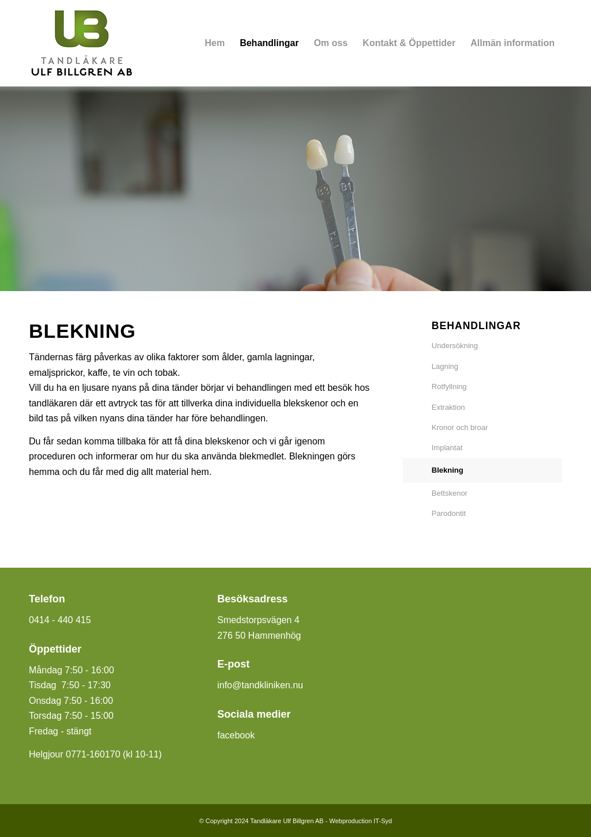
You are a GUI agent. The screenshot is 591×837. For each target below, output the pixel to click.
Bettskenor (449, 493)
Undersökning (455, 345)
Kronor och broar (460, 427)
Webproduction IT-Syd (360, 820)
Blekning (447, 470)
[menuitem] (215, 43)
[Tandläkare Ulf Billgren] (81, 43)
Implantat (447, 447)
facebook (236, 735)
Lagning (445, 366)
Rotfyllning (449, 386)
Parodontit (449, 513)
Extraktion (448, 407)
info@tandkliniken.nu (260, 685)
